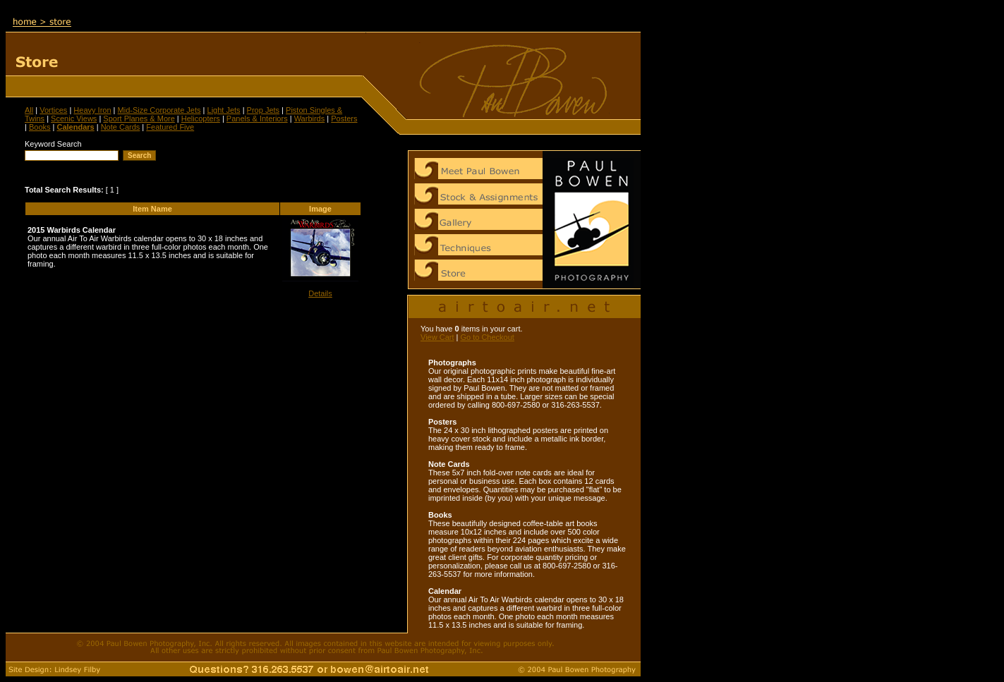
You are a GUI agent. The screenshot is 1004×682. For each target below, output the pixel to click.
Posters (344, 118)
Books (40, 127)
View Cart (437, 337)
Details (320, 293)
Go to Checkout (487, 337)
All (29, 110)
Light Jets (224, 110)
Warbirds (309, 118)
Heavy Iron (92, 110)
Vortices (53, 110)
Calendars (75, 127)
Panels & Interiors (257, 118)
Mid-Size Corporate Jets (159, 110)
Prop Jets (263, 110)
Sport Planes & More (139, 118)
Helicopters (200, 118)
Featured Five (170, 127)
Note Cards (120, 127)
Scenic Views (74, 118)
